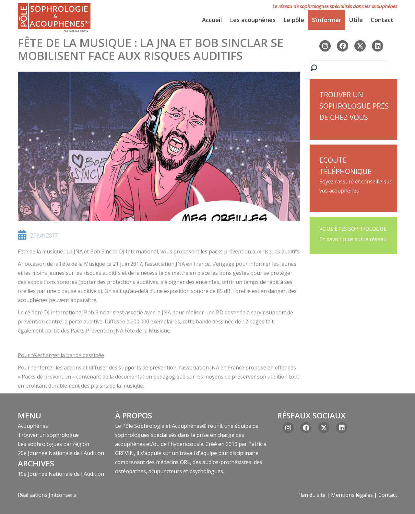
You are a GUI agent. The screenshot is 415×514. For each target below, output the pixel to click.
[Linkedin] (377, 46)
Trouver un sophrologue (48, 434)
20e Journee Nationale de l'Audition (61, 453)
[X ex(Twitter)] (360, 46)
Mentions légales (352, 494)
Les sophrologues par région (53, 444)
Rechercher (314, 69)
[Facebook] (342, 46)
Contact (387, 494)
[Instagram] (325, 46)
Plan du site (311, 494)
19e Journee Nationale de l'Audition (61, 473)
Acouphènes (33, 425)
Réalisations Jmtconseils (47, 494)
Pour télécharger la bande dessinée (61, 355)
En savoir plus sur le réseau (352, 239)
